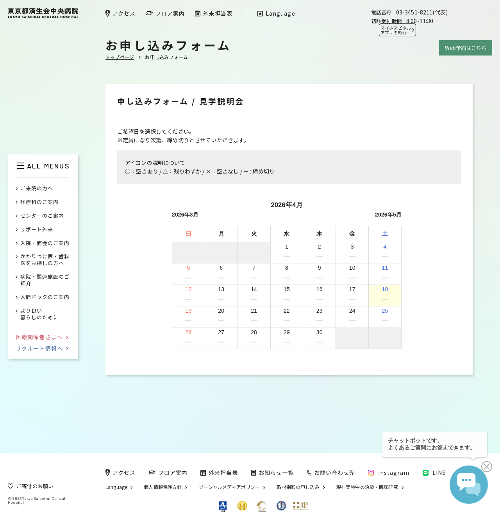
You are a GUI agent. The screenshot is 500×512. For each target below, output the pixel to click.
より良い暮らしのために (39, 314)
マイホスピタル (395, 30)
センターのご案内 (42, 216)
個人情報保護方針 (163, 487)
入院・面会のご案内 (45, 243)
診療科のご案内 (39, 202)
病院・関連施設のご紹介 (45, 280)
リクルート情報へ (42, 348)
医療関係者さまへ (42, 337)
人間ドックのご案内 (45, 297)
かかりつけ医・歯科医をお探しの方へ (45, 260)
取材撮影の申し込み (298, 487)
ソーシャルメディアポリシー (229, 487)
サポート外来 (36, 229)
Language (116, 487)
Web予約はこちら (465, 48)
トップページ (119, 57)
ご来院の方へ (36, 188)
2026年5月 (388, 214)
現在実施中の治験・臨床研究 (367, 487)
